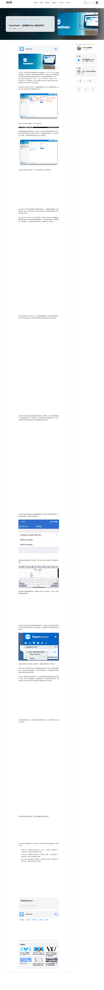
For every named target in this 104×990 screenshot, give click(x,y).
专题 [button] (61, 2)
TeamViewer (24, 22)
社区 (42, 2)
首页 (36, 2)
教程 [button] (54, 2)
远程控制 (31, 22)
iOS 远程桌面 (12, 22)
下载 (68, 2)
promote (18, 22)
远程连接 (36, 22)
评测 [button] (47, 2)
